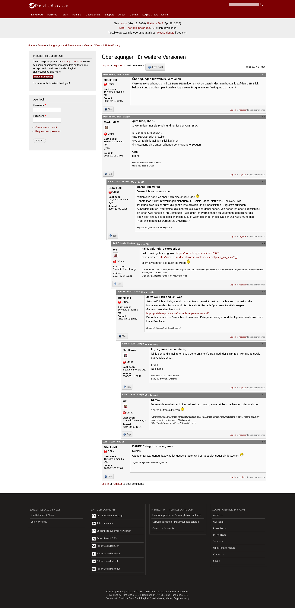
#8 (263, 442)
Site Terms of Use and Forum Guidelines (167, 591)
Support (109, 14)
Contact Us (218, 554)
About (121, 14)
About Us (217, 515)
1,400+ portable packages (134, 27)
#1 (263, 74)
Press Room (219, 528)
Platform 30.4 (155, 23)
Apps (65, 14)
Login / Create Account (155, 14)
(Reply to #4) (147, 292)
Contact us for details (163, 528)
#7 (263, 394)
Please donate (165, 32)
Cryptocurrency (181, 598)
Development (93, 14)
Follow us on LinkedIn (105, 561)
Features (52, 14)
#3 (263, 181)
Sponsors (218, 541)
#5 (263, 291)
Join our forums (102, 523)
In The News (219, 535)
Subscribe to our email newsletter (111, 531)
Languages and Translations (65, 45)
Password (39, 116)
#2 (263, 117)
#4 (263, 243)
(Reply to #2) (137, 182)
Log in (105, 65)
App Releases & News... (43, 515)
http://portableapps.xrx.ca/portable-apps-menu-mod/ (177, 313)
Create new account (46, 127)
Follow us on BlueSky (105, 546)
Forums (76, 14)
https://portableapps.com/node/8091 (198, 253)
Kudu (124, 23)
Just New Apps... (39, 522)
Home (31, 45)
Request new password (48, 131)
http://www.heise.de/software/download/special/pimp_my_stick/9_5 (198, 257)
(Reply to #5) (151, 344)
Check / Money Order (161, 598)
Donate (134, 14)
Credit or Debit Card (129, 598)
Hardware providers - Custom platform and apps (176, 515)
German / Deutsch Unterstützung (102, 45)
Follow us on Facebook (106, 554)
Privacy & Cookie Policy (130, 591)
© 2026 (110, 591)
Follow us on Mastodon (106, 569)
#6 (263, 344)
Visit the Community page (107, 516)
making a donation (72, 61)
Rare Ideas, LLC (130, 595)
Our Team (218, 522)
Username (39, 105)
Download (37, 14)
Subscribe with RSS (104, 539)
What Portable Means (224, 548)
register (117, 65)
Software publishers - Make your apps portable (175, 522)
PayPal (145, 598)
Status (216, 561)
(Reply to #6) (151, 395)
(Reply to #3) (142, 244)
